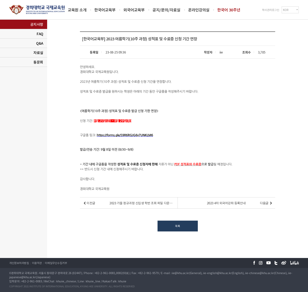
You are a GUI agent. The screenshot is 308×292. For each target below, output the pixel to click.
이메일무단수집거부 (56, 263)
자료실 (38, 52)
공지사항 (36, 24)
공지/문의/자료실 (166, 10)
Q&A (39, 43)
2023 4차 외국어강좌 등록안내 (226, 203)
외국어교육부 (134, 10)
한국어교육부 (105, 10)
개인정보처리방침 (19, 263)
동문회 (38, 62)
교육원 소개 (77, 10)
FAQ (40, 33)
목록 (177, 226)
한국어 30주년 (228, 10)
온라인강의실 (198, 10)
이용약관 (37, 263)
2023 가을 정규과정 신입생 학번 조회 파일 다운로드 (141, 203)
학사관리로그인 (270, 10)
